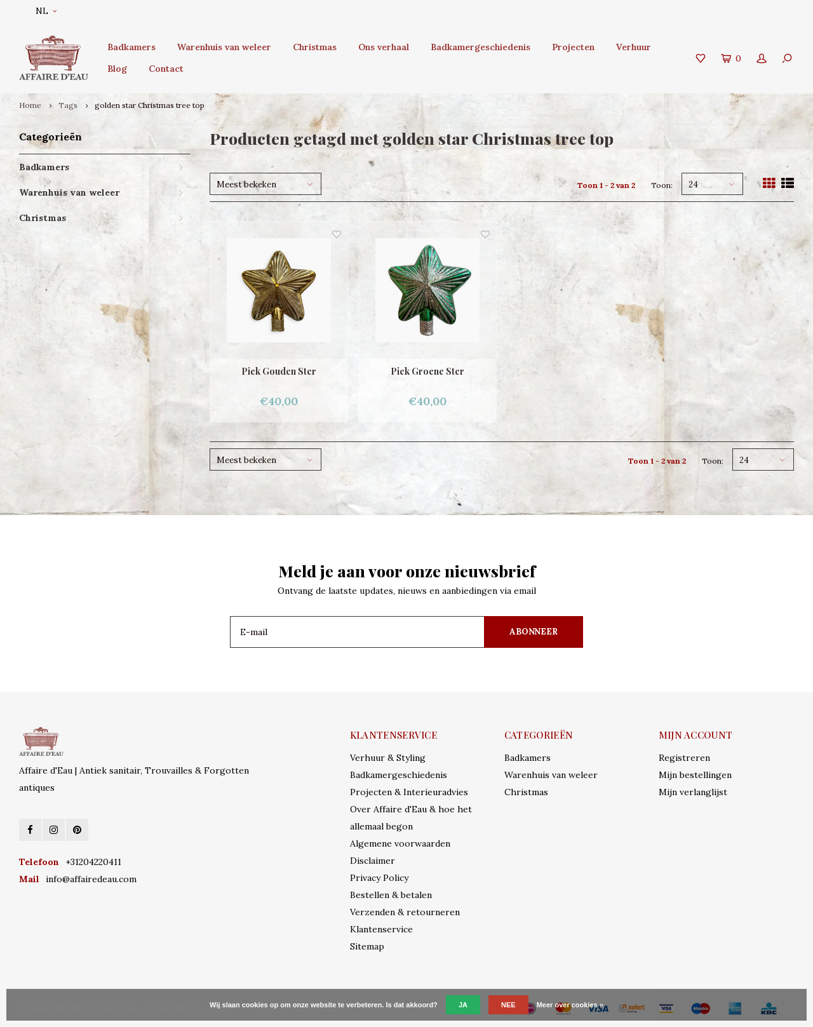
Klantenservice (381, 929)
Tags (67, 105)
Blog (117, 68)
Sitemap (367, 946)
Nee (508, 1005)
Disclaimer (372, 860)
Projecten (573, 47)
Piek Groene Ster (427, 371)
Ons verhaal (383, 47)
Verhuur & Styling (388, 757)
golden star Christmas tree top (150, 105)
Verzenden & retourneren (405, 912)
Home (30, 105)
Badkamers (131, 47)
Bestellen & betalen (391, 895)
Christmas (315, 47)
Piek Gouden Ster (278, 371)
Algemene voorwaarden (400, 843)
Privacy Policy (379, 877)
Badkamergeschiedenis (480, 47)
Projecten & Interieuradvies (409, 792)
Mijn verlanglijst (693, 792)
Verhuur (633, 47)
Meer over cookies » (570, 1005)
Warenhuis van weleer (224, 47)
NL (46, 11)
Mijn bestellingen (695, 775)
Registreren (684, 757)
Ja (463, 1005)
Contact (166, 68)
